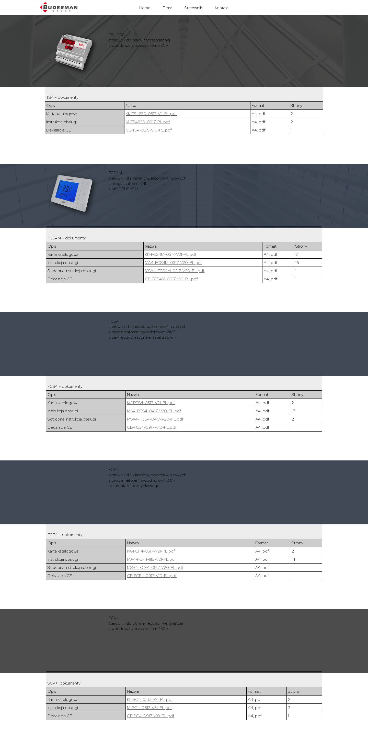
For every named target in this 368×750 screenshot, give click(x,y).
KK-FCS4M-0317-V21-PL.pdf (170, 254)
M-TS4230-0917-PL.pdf (148, 122)
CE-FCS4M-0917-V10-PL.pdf (171, 279)
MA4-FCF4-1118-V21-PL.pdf (151, 559)
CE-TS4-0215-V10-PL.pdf (149, 130)
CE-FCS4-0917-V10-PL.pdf (152, 427)
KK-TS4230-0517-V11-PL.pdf (151, 113)
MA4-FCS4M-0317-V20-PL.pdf (173, 262)
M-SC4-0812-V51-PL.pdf (149, 707)
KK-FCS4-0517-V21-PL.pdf (151, 402)
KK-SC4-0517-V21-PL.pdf (150, 699)
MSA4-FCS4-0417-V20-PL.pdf (155, 419)
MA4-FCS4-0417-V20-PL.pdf (154, 411)
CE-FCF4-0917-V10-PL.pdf (152, 575)
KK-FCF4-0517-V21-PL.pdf (151, 551)
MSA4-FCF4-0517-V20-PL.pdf (155, 567)
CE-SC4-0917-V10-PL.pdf (150, 716)
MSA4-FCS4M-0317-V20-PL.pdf (174, 270)
